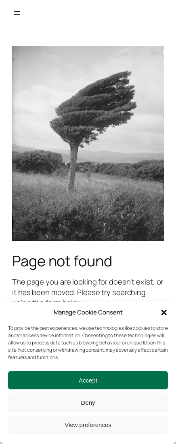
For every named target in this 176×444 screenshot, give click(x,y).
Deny (88, 402)
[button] (164, 312)
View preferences (88, 424)
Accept (88, 380)
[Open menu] (17, 13)
